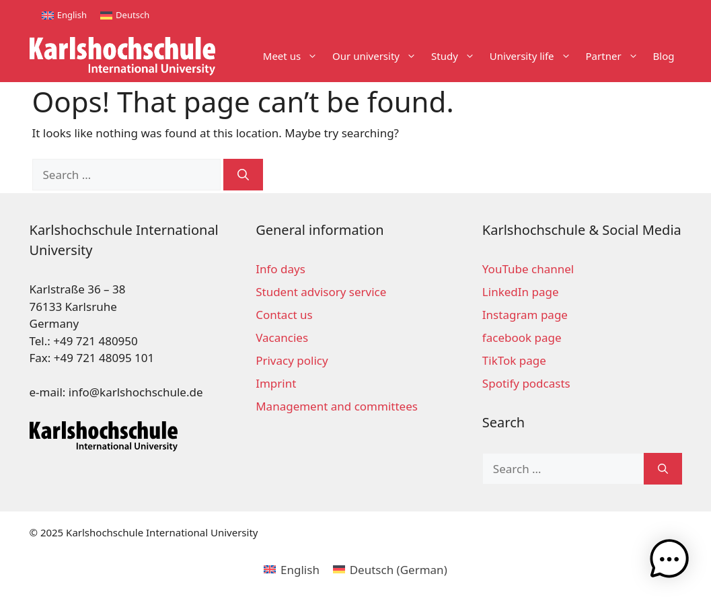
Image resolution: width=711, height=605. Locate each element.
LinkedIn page (520, 291)
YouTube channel (528, 269)
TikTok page (514, 360)
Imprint (276, 383)
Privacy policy (292, 360)
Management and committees (337, 406)
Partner (616, 56)
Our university (378, 56)
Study (456, 56)
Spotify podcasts (526, 383)
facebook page (522, 337)
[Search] (243, 175)
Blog (664, 56)
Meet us (294, 56)
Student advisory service (321, 291)
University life (534, 56)
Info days (280, 269)
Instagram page (525, 314)
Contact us (284, 314)
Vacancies (282, 337)
